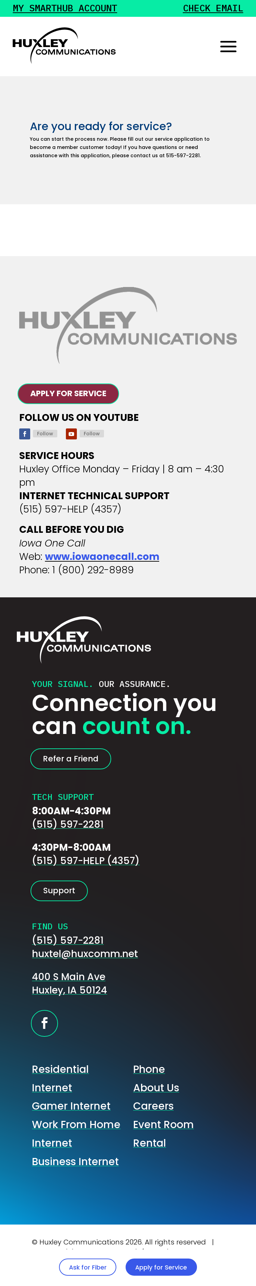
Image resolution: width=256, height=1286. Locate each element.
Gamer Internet (71, 1122)
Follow (45, 438)
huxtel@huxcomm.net (85, 970)
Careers (153, 1122)
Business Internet (75, 1178)
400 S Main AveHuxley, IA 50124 (69, 1000)
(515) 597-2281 (68, 835)
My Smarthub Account (68, 9)
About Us (156, 1104)
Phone (149, 1086)
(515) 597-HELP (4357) (86, 872)
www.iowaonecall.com (102, 562)
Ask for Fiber (61, 1262)
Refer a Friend (81, 767)
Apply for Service (183, 1262)
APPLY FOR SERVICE (83, 396)
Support (67, 904)
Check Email (211, 9)
